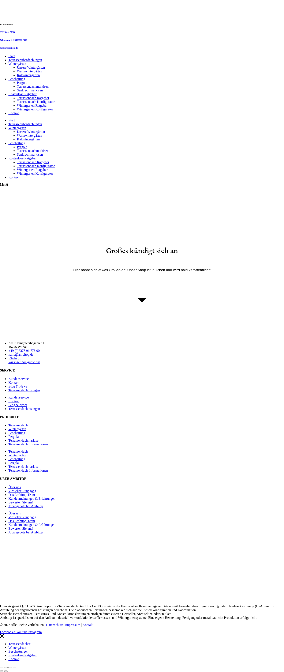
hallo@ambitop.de (9, 47)
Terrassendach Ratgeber (33, 98)
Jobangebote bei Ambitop (25, 506)
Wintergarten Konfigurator (35, 109)
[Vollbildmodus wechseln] (6, 667)
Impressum (72, 625)
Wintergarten (17, 429)
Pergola (22, 82)
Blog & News (17, 386)
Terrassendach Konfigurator (36, 101)
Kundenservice (18, 379)
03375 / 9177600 (7, 32)
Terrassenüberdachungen (25, 60)
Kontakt (13, 113)
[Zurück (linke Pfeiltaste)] (1, 671)
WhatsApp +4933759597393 (13, 40)
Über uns (14, 487)
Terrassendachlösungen (24, 390)
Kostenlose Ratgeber (22, 94)
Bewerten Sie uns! (20, 502)
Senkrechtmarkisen (30, 90)
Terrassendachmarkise (23, 440)
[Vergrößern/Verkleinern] (1, 667)
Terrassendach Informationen (28, 444)
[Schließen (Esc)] (14, 667)
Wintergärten (17, 63)
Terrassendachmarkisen (33, 86)
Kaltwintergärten (28, 75)
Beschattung (16, 79)
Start (11, 56)
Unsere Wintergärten (31, 67)
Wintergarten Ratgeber (32, 105)
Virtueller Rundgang (22, 491)
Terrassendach (18, 425)
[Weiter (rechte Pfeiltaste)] (6, 671)
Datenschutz (54, 625)
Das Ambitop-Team (21, 495)
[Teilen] (10, 667)
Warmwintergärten (29, 71)
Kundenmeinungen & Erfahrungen (31, 498)
